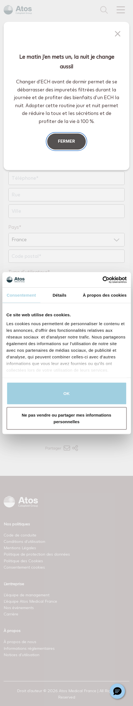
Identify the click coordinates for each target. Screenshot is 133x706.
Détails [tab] (59, 295)
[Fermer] (118, 34)
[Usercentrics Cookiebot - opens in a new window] (102, 279)
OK (66, 393)
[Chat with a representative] (117, 691)
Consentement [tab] (21, 295)
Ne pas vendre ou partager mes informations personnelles (66, 418)
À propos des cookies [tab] (105, 295)
